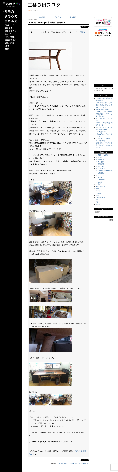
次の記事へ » (74, 17)
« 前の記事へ (42, 17)
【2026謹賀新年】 (102, 132)
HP (97, 200)
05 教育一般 (100, 166)
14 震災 (98, 184)
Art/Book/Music (84, 463)
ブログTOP (58, 17)
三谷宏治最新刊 (103, 22)
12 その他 (99, 182)
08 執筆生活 (63, 463)
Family (98, 191)
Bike (97, 188)
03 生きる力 (100, 162)
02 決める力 (100, 159)
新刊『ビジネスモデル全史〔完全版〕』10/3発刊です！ (104, 145)
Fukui (97, 195)
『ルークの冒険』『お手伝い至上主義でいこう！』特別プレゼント (103, 32)
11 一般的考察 (72, 463)
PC (97, 202)
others (98, 204)
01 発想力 (99, 157)
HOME (29, 10)
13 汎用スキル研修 (102, 155)
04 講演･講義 (100, 164)
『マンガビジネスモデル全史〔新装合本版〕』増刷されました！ (104, 105)
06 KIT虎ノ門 (100, 168)
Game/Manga (100, 197)
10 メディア (100, 177)
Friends (98, 193)
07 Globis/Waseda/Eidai (104, 171)
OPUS (82, 32)
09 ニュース (100, 175)
